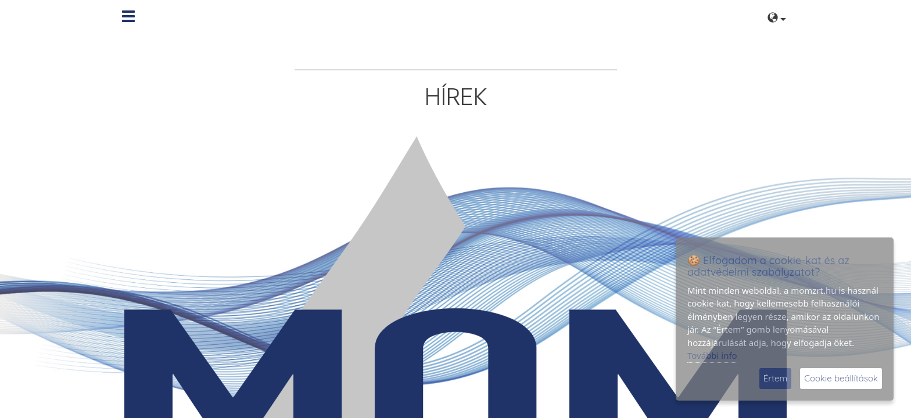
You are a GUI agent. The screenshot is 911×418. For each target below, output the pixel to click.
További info (712, 355)
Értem (775, 378)
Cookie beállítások (841, 378)
